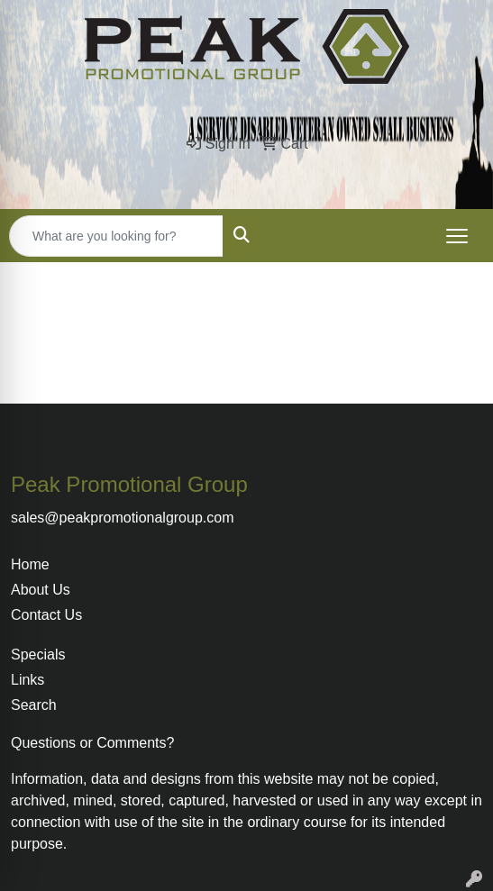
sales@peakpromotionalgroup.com (122, 517)
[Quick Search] (116, 236)
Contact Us (46, 615)
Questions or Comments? (92, 742)
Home (30, 564)
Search (34, 705)
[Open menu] (457, 236)
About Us (40, 589)
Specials (38, 654)
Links (27, 679)
